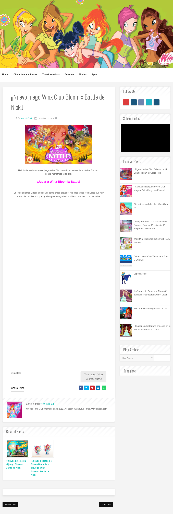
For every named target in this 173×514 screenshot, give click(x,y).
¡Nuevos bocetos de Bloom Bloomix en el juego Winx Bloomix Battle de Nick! (41, 468)
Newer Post (10, 504)
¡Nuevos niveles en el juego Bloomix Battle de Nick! (16, 464)
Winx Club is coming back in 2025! (150, 308)
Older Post (106, 504)
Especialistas (140, 273)
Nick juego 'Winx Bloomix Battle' (93, 376)
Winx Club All (47, 404)
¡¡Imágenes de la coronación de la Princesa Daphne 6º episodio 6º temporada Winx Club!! (150, 225)
